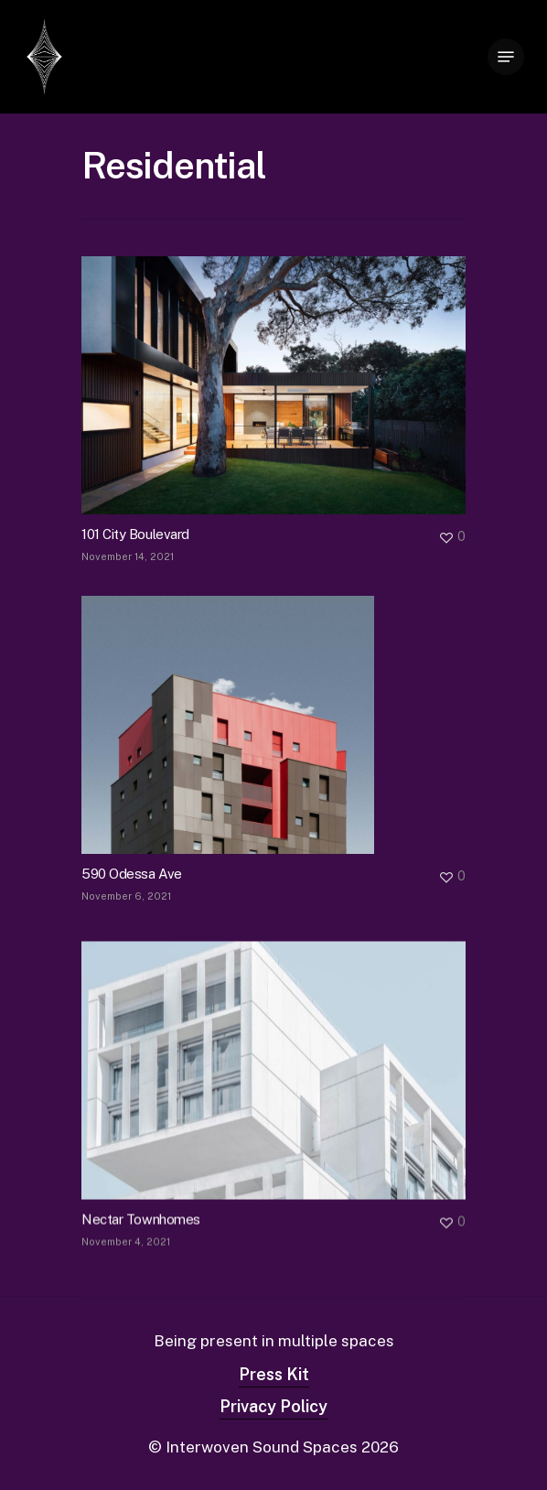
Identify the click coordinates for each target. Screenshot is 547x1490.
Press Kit (274, 1374)
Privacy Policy (273, 1406)
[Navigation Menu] (506, 57)
